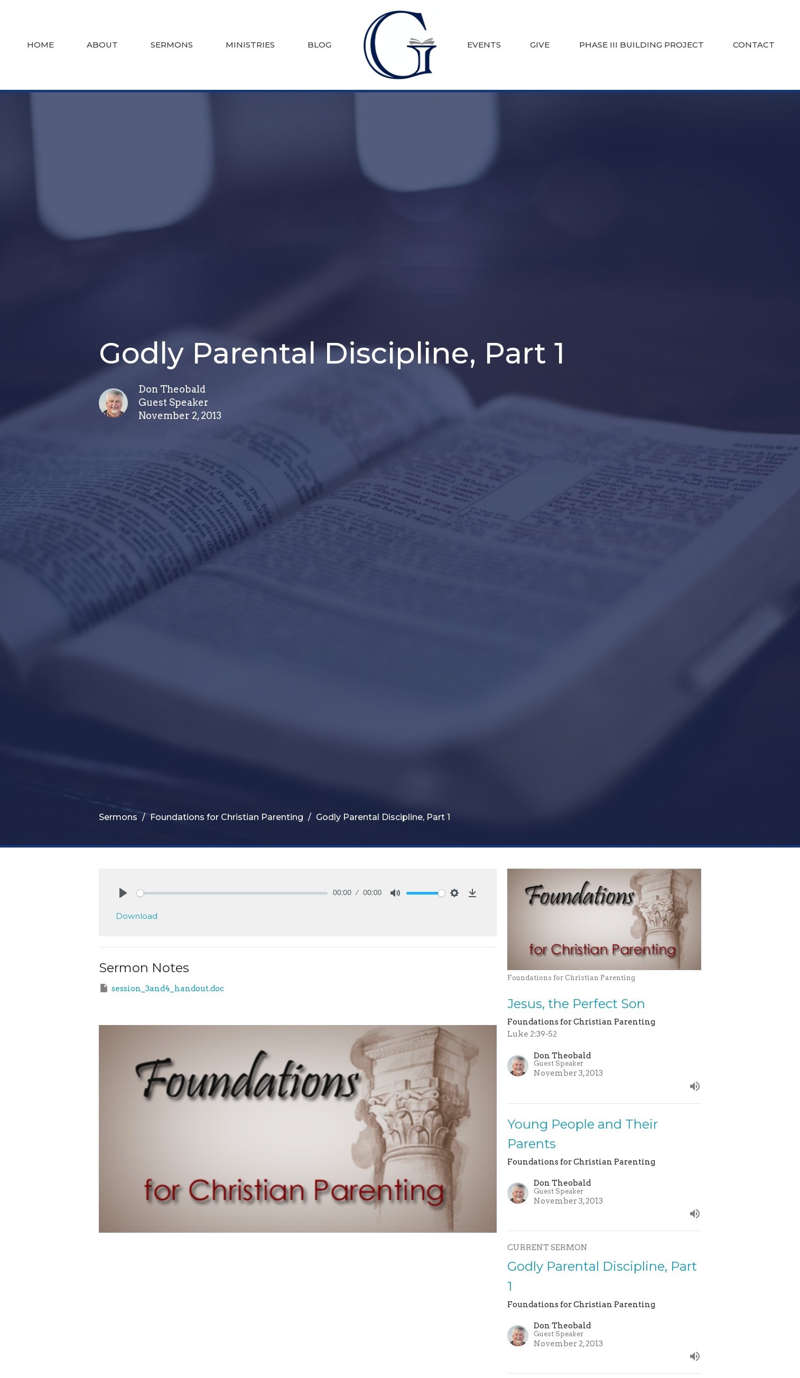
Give (540, 45)
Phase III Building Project (641, 45)
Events (484, 45)
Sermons (172, 45)
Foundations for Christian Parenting (226, 817)
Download (136, 916)
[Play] (123, 892)
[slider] (232, 893)
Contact (754, 45)
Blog (319, 45)
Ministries (250, 45)
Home (40, 45)
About (102, 45)
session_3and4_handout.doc (161, 988)
